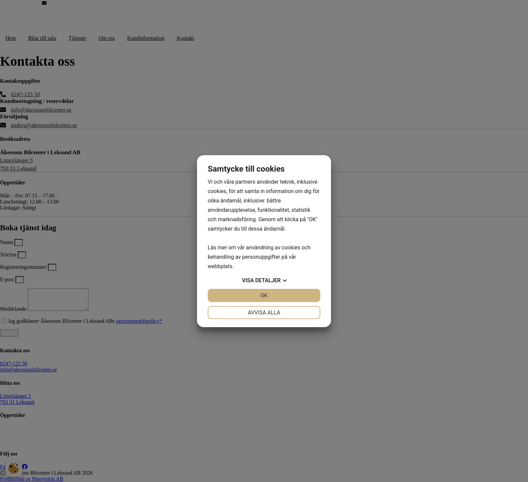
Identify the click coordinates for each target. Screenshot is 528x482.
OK (263, 295)
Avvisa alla (264, 312)
